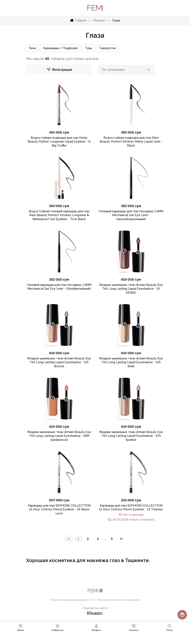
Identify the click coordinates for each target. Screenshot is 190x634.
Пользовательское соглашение (118, 599)
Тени (32, 48)
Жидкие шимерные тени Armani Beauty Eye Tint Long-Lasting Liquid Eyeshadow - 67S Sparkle (131, 436)
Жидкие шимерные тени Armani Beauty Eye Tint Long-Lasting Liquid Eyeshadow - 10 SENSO (131, 288)
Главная (78, 20)
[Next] (121, 539)
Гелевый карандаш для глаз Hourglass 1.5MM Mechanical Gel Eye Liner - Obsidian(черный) (59, 287)
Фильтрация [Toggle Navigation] (59, 70)
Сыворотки (107, 48)
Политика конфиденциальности (71, 599)
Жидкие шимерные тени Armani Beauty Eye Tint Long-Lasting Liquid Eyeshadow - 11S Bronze (59, 362)
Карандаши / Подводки (60, 48)
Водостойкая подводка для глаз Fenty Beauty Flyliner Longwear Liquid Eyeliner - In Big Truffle (59, 141)
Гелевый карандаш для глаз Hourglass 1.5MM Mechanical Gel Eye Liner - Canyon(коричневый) (131, 215)
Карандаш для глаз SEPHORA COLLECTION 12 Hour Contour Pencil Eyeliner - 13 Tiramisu (131, 507)
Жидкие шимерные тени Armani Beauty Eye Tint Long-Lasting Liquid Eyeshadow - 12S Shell (131, 362)
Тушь (88, 48)
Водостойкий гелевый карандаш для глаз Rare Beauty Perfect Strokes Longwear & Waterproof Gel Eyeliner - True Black (59, 215)
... (104, 539)
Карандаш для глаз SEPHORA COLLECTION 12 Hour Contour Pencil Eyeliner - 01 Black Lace (59, 509)
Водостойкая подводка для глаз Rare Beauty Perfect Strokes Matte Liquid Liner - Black (131, 141)
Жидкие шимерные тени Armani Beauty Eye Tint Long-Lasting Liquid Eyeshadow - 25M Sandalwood (59, 436)
